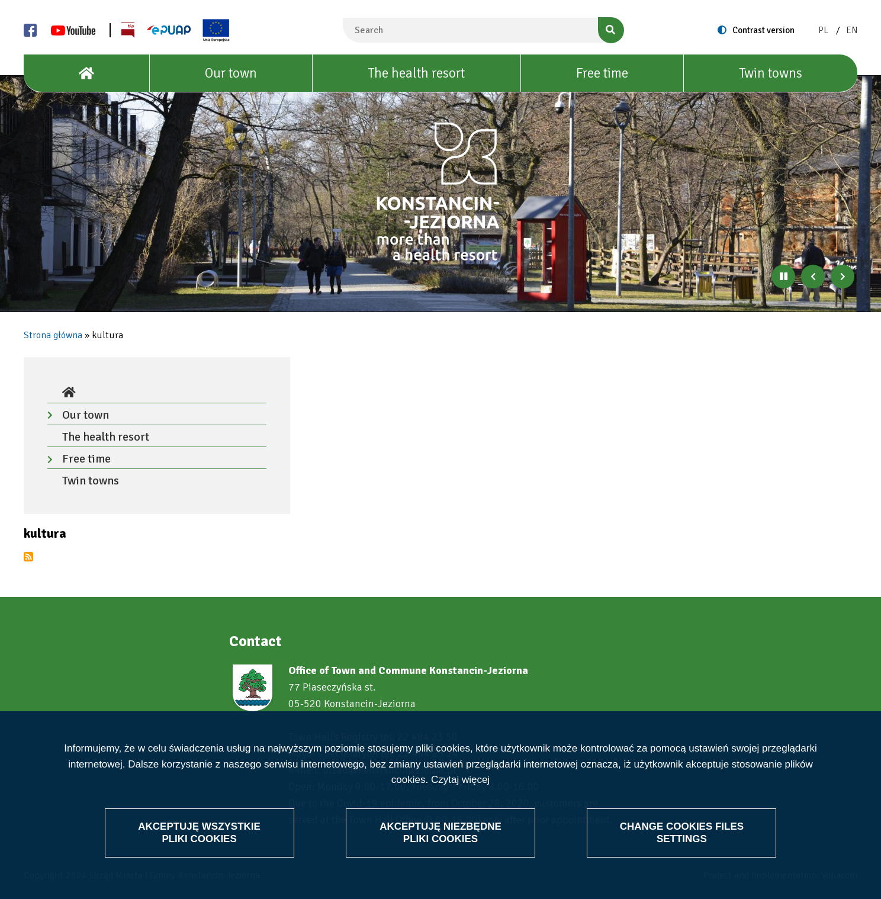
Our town (231, 73)
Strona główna (53, 335)
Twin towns (770, 73)
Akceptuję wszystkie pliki (199, 832)
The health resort (416, 73)
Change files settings (681, 832)
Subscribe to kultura (28, 556)
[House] (87, 73)
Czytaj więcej (460, 779)
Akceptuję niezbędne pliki (440, 832)
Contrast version (763, 30)
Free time (602, 73)
